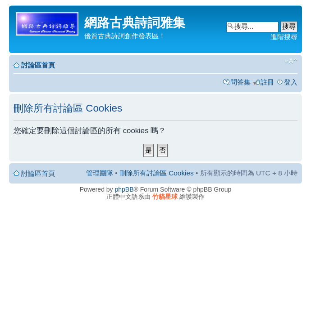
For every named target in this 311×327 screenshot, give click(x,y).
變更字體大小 (290, 61)
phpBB (124, 189)
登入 (290, 82)
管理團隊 (99, 173)
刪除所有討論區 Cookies (156, 173)
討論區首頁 (38, 65)
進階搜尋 (283, 36)
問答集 (240, 82)
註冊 (267, 82)
